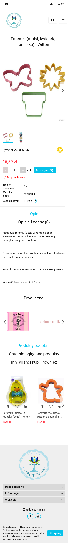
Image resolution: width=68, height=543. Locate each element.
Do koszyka (44, 170)
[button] (60, 4)
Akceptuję (55, 533)
